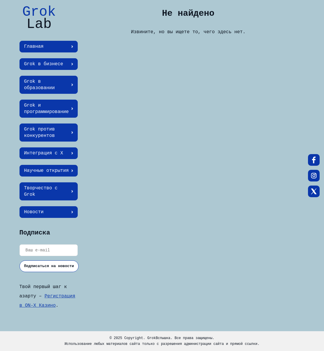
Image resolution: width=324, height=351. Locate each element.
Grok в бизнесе (43, 64)
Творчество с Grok (41, 191)
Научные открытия (46, 170)
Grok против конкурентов (39, 132)
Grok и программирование (46, 108)
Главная (34, 46)
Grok (39, 18)
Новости (34, 212)
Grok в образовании (39, 85)
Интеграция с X (43, 153)
